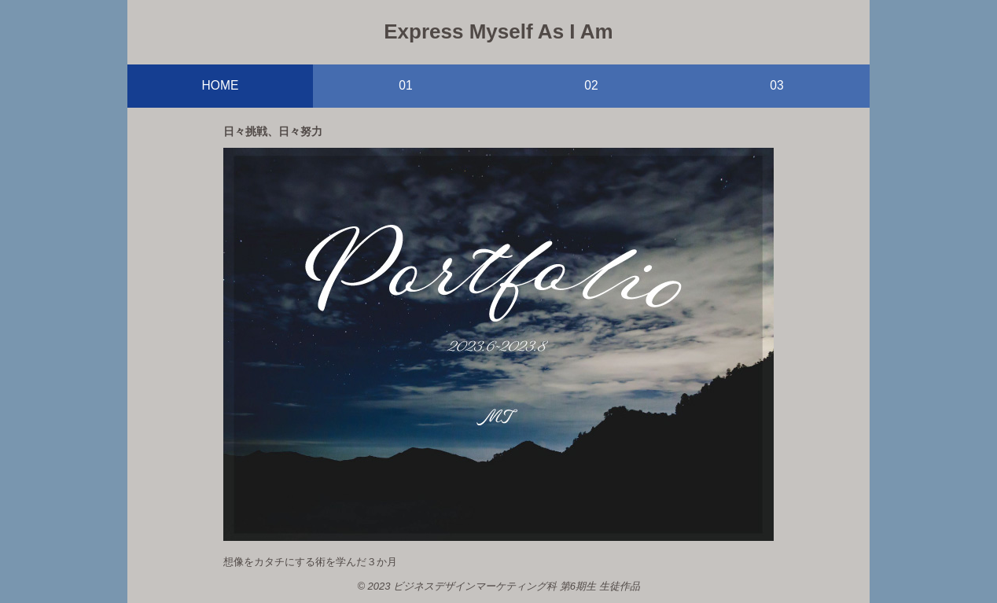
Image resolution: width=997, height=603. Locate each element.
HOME (220, 85)
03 (776, 85)
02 (591, 85)
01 (405, 85)
